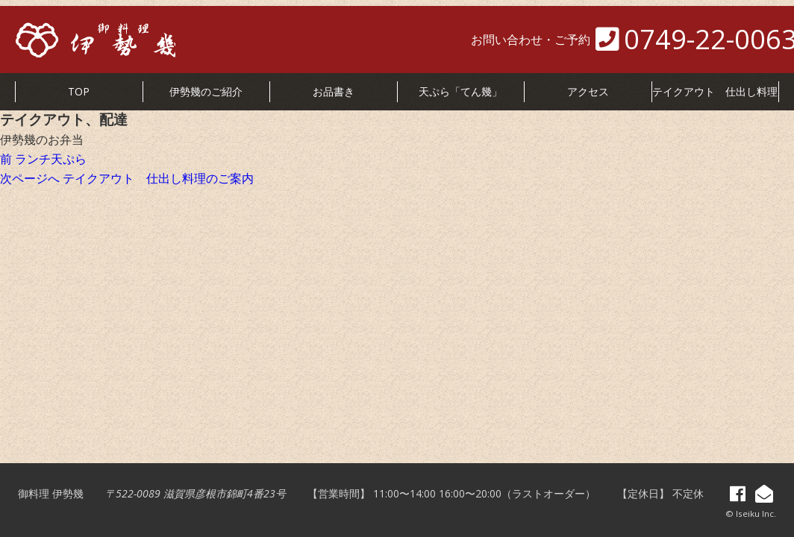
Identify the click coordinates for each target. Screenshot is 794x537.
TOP (79, 91)
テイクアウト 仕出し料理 (715, 91)
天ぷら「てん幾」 (460, 91)
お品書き (333, 91)
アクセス (588, 91)
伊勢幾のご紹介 (206, 91)
